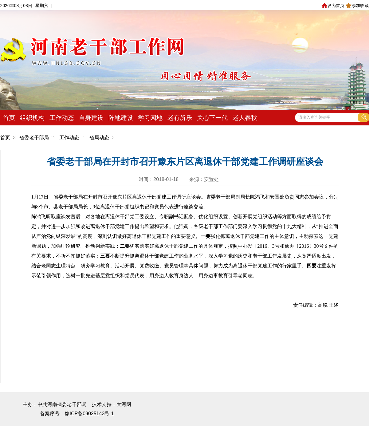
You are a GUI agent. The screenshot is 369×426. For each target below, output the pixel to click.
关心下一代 (212, 117)
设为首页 (332, 5)
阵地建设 (120, 117)
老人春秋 (245, 117)
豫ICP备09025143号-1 (89, 413)
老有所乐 (179, 117)
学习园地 (150, 117)
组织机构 (32, 117)
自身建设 (91, 117)
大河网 (123, 404)
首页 (9, 117)
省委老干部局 (34, 137)
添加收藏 (357, 5)
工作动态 (61, 117)
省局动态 (99, 137)
